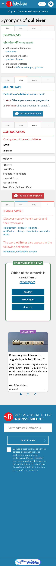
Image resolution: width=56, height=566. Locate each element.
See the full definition (30, 113)
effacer (19, 67)
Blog (10, 11)
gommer (39, 67)
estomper (28, 67)
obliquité (32, 227)
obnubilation (32, 231)
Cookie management (14, 560)
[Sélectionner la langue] (42, 4)
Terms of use (31, 560)
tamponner (11, 51)
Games (20, 11)
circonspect (27, 282)
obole (6, 234)
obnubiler (45, 231)
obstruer (19, 59)
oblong (20, 231)
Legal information (43, 558)
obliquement (9, 227)
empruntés (20, 374)
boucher (10, 59)
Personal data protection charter (19, 558)
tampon (33, 251)
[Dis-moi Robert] (28, 500)
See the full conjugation (30, 195)
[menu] (3, 4)
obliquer (22, 227)
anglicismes (24, 371)
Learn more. (36, 553)
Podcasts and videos (38, 11)
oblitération (9, 231)
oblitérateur (9, 251)
